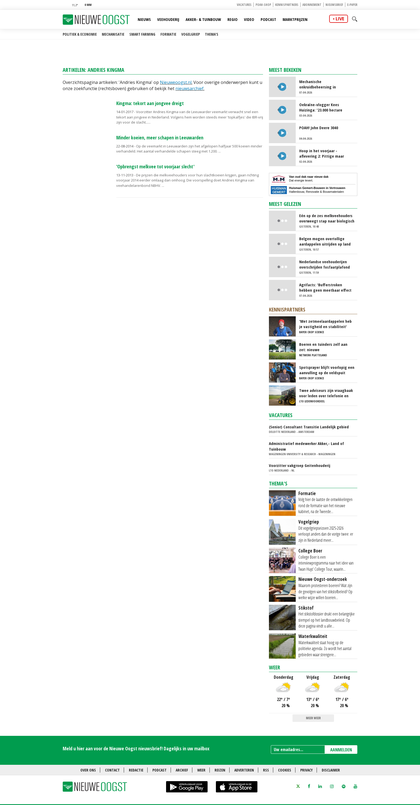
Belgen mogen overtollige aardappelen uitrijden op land (325, 241)
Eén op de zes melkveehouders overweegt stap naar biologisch (326, 218)
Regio (232, 19)
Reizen (220, 770)
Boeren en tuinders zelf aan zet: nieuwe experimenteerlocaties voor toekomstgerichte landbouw (323, 347)
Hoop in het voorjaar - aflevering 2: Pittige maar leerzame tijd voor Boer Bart (323, 153)
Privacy (306, 770)
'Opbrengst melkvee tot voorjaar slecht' (155, 166)
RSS (266, 770)
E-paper (352, 4)
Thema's (211, 34)
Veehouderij (168, 19)
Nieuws (144, 19)
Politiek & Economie (80, 34)
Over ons (88, 770)
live (340, 19)
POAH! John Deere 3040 (318, 127)
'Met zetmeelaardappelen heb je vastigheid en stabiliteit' (325, 323)
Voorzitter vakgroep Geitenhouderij (299, 465)
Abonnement (311, 4)
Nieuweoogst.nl (176, 82)
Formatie (168, 34)
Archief (182, 770)
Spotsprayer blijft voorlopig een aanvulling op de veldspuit (326, 370)
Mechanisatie (113, 34)
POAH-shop (263, 4)
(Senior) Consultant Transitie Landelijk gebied (309, 426)
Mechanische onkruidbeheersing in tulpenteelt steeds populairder (326, 84)
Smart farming (142, 34)
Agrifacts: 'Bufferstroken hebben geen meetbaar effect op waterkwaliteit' (325, 287)
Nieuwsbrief (334, 4)
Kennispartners (286, 4)
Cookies (284, 770)
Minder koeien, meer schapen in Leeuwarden (159, 137)
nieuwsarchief (189, 88)
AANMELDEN (341, 750)
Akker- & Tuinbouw (203, 19)
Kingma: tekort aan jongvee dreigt (150, 103)
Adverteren (244, 770)
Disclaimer (331, 770)
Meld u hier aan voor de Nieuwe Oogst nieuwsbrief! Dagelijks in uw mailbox (136, 748)
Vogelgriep (190, 34)
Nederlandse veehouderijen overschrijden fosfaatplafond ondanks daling (324, 264)
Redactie (136, 770)
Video (249, 19)
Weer (274, 667)
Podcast (268, 19)
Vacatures (244, 4)
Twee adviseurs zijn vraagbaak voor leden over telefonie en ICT (326, 393)
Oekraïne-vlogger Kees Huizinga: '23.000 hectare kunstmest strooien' (320, 107)
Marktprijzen (295, 19)
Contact (112, 770)
